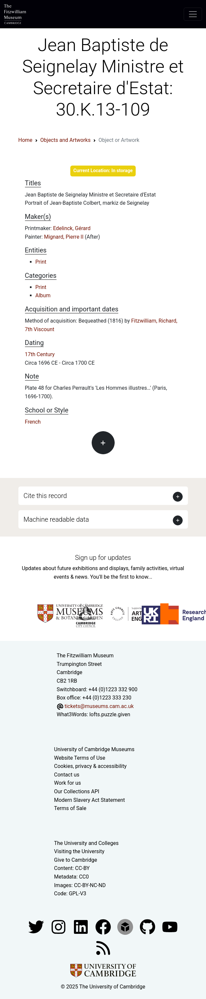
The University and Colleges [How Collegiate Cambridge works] (86, 843)
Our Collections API (77, 791)
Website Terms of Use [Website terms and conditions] (79, 758)
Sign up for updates (103, 558)
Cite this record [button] (45, 496)
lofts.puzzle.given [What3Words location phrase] (109, 714)
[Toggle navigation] (193, 14)
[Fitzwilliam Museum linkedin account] (104, 926)
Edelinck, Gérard (71, 228)
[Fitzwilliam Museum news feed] (103, 947)
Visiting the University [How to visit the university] (79, 851)
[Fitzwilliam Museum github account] (148, 926)
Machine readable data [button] (56, 519)
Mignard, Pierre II (64, 237)
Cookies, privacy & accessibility (90, 766)
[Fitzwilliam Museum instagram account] (59, 926)
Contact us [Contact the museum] (67, 775)
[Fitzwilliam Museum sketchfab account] (126, 926)
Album (43, 295)
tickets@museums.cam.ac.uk (98, 706)
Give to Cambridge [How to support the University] (75, 860)
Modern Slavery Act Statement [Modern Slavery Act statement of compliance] (89, 800)
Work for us (67, 783)
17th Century (40, 354)
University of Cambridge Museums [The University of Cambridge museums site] (94, 749)
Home (25, 140)
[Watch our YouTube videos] (169, 926)
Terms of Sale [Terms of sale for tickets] (70, 808)
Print (40, 262)
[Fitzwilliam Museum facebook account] (81, 926)
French (33, 422)
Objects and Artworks (65, 140)
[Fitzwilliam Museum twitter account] (37, 926)
